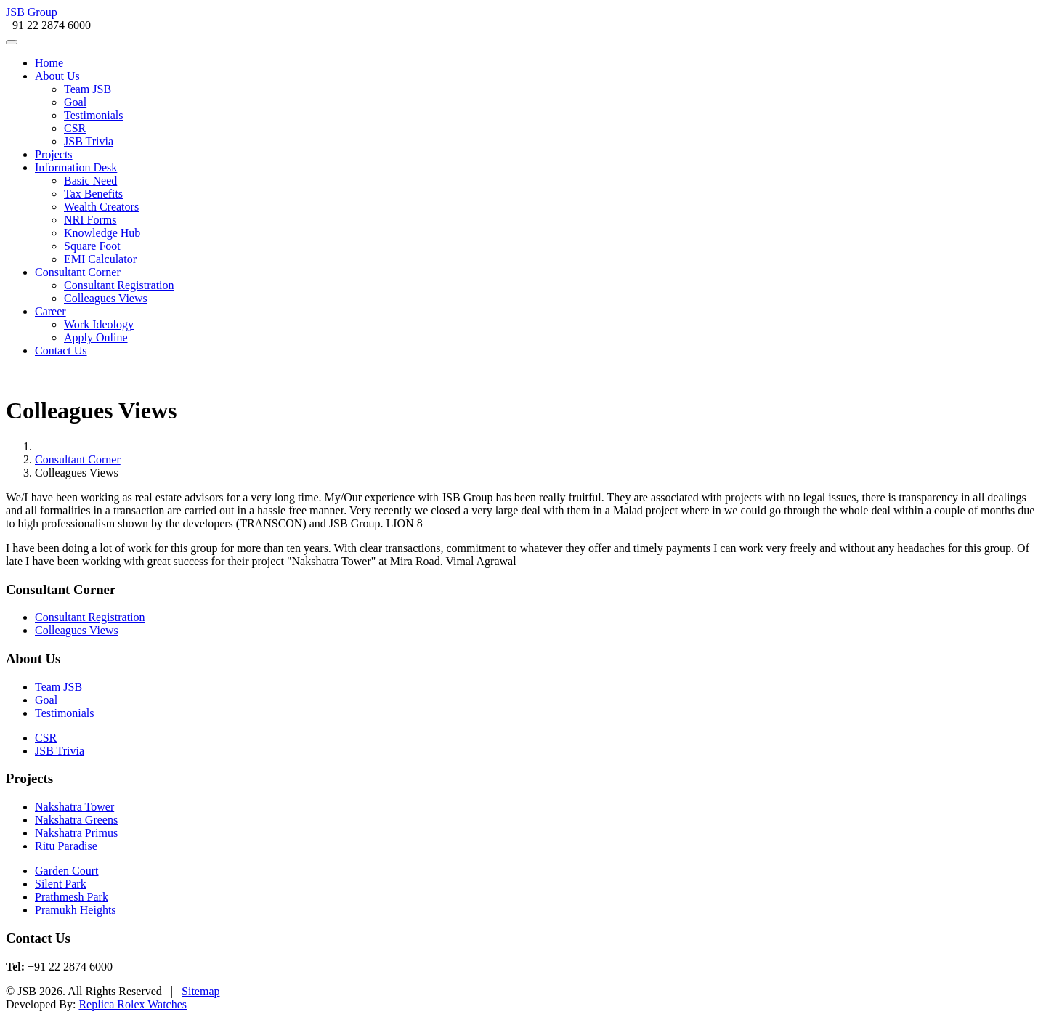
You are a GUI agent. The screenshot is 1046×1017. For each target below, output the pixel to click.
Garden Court (67, 870)
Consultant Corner (78, 272)
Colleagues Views (105, 298)
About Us (57, 76)
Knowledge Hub (102, 233)
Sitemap (200, 991)
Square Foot (92, 246)
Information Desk (76, 167)
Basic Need (90, 180)
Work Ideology (99, 324)
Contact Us (61, 350)
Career (50, 311)
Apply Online (96, 337)
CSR (75, 128)
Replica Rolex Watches (132, 1004)
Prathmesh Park (71, 897)
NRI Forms (90, 220)
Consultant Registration (119, 285)
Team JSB (87, 89)
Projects (54, 154)
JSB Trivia (88, 141)
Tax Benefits (93, 193)
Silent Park (60, 884)
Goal (75, 102)
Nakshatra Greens (76, 820)
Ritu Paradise (66, 846)
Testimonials (93, 115)
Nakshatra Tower (74, 807)
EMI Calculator (100, 259)
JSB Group (31, 12)
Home (49, 63)
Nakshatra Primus (76, 833)
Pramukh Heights (75, 910)
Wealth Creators (101, 206)
